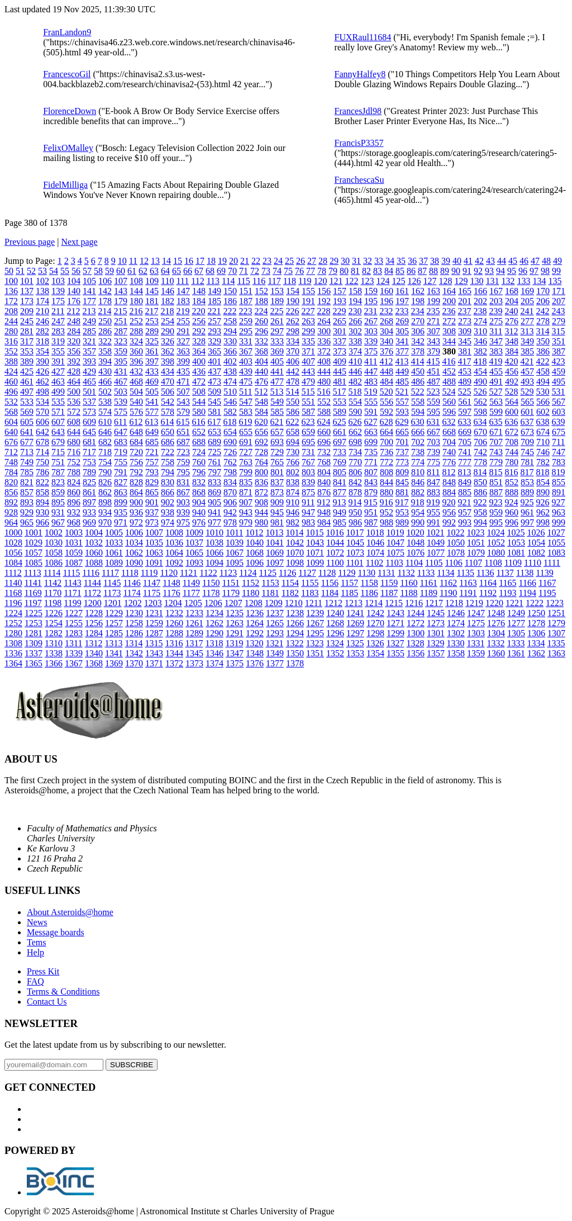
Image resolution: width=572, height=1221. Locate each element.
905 (214, 502)
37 (423, 261)
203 (496, 301)
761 (214, 462)
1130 (366, 573)
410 (355, 361)
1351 (315, 653)
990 (418, 522)
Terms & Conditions (63, 991)
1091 (154, 562)
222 (229, 311)
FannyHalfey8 (360, 74)
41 (468, 261)
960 (511, 512)
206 (543, 301)
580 (199, 412)
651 (183, 432)
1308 (13, 643)
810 (418, 472)
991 (433, 522)
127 (429, 281)
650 (167, 432)
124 (382, 281)
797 (214, 472)
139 (58, 291)
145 (152, 291)
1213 (354, 603)
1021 (435, 532)
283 (58, 331)
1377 (275, 663)
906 (230, 502)
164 (449, 291)
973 (152, 522)
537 (89, 401)
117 (274, 281)
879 (371, 492)
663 (371, 432)
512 (261, 391)
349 (527, 341)
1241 (355, 613)
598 (480, 412)
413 (401, 361)
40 (456, 261)
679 (58, 442)
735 (371, 452)
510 (230, 391)
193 (339, 301)
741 (464, 452)
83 (377, 271)
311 (495, 331)
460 (11, 381)
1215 (394, 603)
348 (511, 341)
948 (324, 512)
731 (308, 452)
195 (371, 301)
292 (199, 331)
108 (136, 281)
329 (214, 341)
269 (402, 321)
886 (480, 492)
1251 (556, 613)
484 (386, 381)
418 (480, 361)
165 (464, 291)
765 (277, 462)
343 (433, 341)
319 (58, 341)
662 (355, 432)
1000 (13, 532)
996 (511, 522)
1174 (131, 593)
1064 (174, 552)
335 (308, 341)
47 (535, 261)
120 (320, 281)
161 (402, 291)
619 (245, 422)
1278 (536, 623)
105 (89, 281)
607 (58, 422)
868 (199, 492)
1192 (488, 593)
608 (73, 422)
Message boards (55, 932)
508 (199, 391)
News (37, 922)
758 (167, 462)
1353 (355, 653)
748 (11, 462)
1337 (33, 653)
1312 (93, 643)
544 (199, 401)
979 (245, 522)
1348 (255, 653)
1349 (275, 653)
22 (255, 261)
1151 (230, 583)
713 (27, 452)
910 (292, 502)
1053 (516, 542)
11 (133, 261)
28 (322, 261)
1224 (13, 613)
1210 (294, 603)
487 (433, 381)
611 (120, 422)
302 (355, 331)
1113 (32, 573)
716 (73, 452)
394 (105, 361)
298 (292, 331)
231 (370, 311)
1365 (33, 663)
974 (167, 522)
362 (167, 351)
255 (183, 321)
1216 (414, 603)
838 (292, 482)
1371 (154, 663)
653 (214, 432)
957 (464, 512)
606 (42, 422)
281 (27, 331)
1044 (335, 542)
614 (167, 422)
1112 (13, 573)
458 (543, 371)
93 (489, 271)
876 (324, 492)
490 (480, 381)
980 (261, 522)
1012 (254, 532)
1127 (307, 573)
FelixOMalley (68, 148)
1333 (516, 643)
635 (495, 422)
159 (371, 291)
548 (261, 401)
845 (402, 482)
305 (402, 331)
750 (42, 462)
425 (27, 371)
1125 (268, 573)
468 (136, 381)
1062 (134, 552)
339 (371, 341)
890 (543, 492)
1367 (74, 663)
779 (496, 462)
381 (464, 351)
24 (278, 261)
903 (183, 502)
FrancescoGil (66, 74)
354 (42, 351)
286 (105, 331)
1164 (488, 583)
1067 (235, 552)
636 (511, 422)
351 (558, 341)
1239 (315, 613)
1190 (448, 593)
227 (307, 311)
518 (354, 391)
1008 (174, 532)
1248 (496, 613)
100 (11, 281)
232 (386, 311)
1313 (113, 643)
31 (356, 261)
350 (543, 341)
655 (245, 432)
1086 (54, 562)
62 (143, 271)
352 (11, 351)
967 (58, 522)
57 (87, 271)
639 (558, 422)
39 (445, 261)
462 (42, 381)
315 (558, 331)
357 (89, 351)
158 (355, 291)
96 (522, 271)
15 (177, 261)
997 (527, 522)
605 (27, 422)
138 (42, 291)
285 (89, 331)
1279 (556, 623)
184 (199, 301)
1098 (295, 562)
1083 (556, 552)
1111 (552, 562)
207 (558, 301)
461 (27, 381)
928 (11, 512)
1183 (309, 593)
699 (371, 442)
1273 (436, 623)
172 (11, 301)
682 (105, 442)
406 (292, 361)
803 (308, 472)
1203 (153, 603)
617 (214, 422)
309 (464, 331)
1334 (536, 643)
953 (402, 512)
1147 (151, 583)
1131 (386, 573)
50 (8, 271)
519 (370, 391)
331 (245, 341)
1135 (465, 573)
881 (402, 492)
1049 (436, 542)
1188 (408, 593)
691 (245, 442)
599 (496, 412)
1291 (235, 633)
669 (464, 432)
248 (73, 321)
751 (58, 462)
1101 (354, 562)
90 (455, 271)
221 (214, 311)
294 (230, 331)
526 (480, 391)
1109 (513, 562)
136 (11, 291)
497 (27, 391)
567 (558, 401)
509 (214, 391)
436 (199, 371)
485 (402, 381)
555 (371, 401)
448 (386, 371)
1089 (114, 562)
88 (433, 271)
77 (310, 271)
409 (339, 361)
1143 (72, 583)
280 (11, 331)
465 (89, 381)
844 (386, 482)
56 (76, 271)
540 (136, 401)
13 (155, 261)
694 (292, 442)
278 (543, 321)
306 (418, 331)
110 (167, 281)
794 (167, 472)
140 (73, 291)
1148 (171, 583)
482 (355, 381)
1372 (174, 663)
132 (507, 281)
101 (27, 281)
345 (464, 341)
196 (386, 301)
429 (89, 371)
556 (386, 401)
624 (323, 422)
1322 (294, 643)
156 (324, 291)
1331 (475, 643)
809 (402, 472)
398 (167, 361)
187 (245, 301)
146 (167, 291)
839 (308, 482)
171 (558, 291)
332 (261, 341)
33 (378, 261)
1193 (507, 593)
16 (188, 261)
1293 (275, 633)
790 (105, 472)
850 (480, 482)
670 (480, 432)
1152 (250, 583)
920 (448, 502)
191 (308, 301)
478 (292, 381)
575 (120, 412)
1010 (214, 532)
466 (105, 381)
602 (543, 412)
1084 (13, 562)
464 (73, 381)
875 (308, 492)
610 (105, 422)
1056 (13, 552)
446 (355, 371)
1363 (556, 653)
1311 (73, 643)
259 (245, 321)
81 (355, 271)
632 (448, 422)
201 (464, 301)
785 (27, 472)
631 (433, 422)
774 (418, 462)
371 (308, 351)
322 (105, 341)
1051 (476, 542)
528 (511, 391)
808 (386, 472)
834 (230, 482)
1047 (395, 542)
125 (398, 281)
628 (386, 422)
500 (73, 391)
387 (558, 351)
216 (135, 311)
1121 (188, 573)
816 (511, 472)
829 (152, 482)
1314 (133, 643)
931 (58, 512)
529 (526, 391)
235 (433, 311)
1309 (33, 643)
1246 (456, 613)
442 (292, 371)
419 (495, 361)
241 (526, 311)
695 (308, 442)
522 (417, 391)
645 (89, 432)
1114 (52, 573)
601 (527, 412)
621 (276, 422)
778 (480, 462)
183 (183, 301)
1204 (173, 603)
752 (73, 462)
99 (556, 271)
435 (183, 371)
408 (324, 361)
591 (371, 412)
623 (307, 422)
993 (464, 522)
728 (261, 452)
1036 (174, 542)
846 (418, 482)
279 (558, 321)
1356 (416, 653)
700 (386, 442)
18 (211, 261)
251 (120, 321)
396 (136, 361)
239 (495, 311)
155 (308, 291)
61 (131, 271)
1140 (13, 583)
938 (167, 512)
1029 (33, 542)
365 (214, 351)
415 (433, 361)
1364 (13, 663)
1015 (314, 532)
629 (401, 422)
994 (480, 522)
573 (89, 412)
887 (496, 492)
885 (464, 492)
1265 (275, 623)
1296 (335, 633)
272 (449, 321)
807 (371, 472)
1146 (131, 583)
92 (478, 271)
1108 (493, 562)
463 (58, 381)
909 (277, 502)
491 (496, 381)
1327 (395, 643)
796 (199, 472)
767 (308, 462)
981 (277, 522)
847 (433, 482)
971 (120, 522)
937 (152, 512)
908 (261, 502)
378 (418, 351)
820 (11, 482)
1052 (496, 542)
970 (105, 522)
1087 (74, 562)
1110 (532, 562)
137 (27, 291)
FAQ (35, 981)
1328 (415, 643)
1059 (74, 552)
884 (449, 492)
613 (151, 422)
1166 (527, 583)
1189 (428, 593)
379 (433, 351)
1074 (375, 552)
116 (258, 281)
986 (355, 522)
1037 (194, 542)
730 (292, 452)
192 (324, 301)
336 (324, 341)
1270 (375, 623)
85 (399, 271)
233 (401, 311)
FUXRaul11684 (363, 37)
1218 (454, 603)
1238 (295, 613)
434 (167, 371)
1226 (54, 613)
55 (64, 271)
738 (418, 452)
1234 (214, 613)
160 (386, 291)
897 (89, 502)
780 (511, 462)
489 (464, 381)
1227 (74, 613)
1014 (294, 532)
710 (543, 442)
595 (433, 412)
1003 (74, 532)
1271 (395, 623)
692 (261, 442)
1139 (544, 573)
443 (308, 371)
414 (417, 361)
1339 (74, 653)
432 (136, 371)
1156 (330, 583)
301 (339, 331)
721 (152, 452)
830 (167, 482)
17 (200, 261)
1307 (556, 633)
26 (300, 261)
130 (476, 281)
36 (412, 261)
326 (167, 341)
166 (480, 291)
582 (230, 412)
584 (261, 412)
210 (42, 311)
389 (27, 361)
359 (120, 351)
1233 (194, 613)
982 (292, 522)
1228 (94, 613)
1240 (335, 613)
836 (261, 482)
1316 (174, 643)
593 (402, 412)
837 (277, 482)
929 (27, 512)
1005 (114, 532)
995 (496, 522)
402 (230, 361)
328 (199, 341)
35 (401, 261)
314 (542, 331)
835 (245, 482)
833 (214, 482)
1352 (335, 653)
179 (120, 301)
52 (31, 271)
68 (210, 271)
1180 (250, 593)
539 (120, 401)
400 (199, 361)
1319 (234, 643)
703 (433, 442)
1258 (134, 623)
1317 (194, 643)
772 (386, 462)
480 (324, 381)
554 (355, 401)
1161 (428, 583)
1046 (375, 542)
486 (418, 381)
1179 (230, 593)
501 (89, 391)
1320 (254, 643)
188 (261, 301)
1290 (214, 633)
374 (355, 351)
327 (183, 341)
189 (277, 301)
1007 (154, 532)
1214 (374, 603)
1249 (516, 613)
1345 (194, 653)
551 (308, 401)
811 (433, 472)
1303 (476, 633)
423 (558, 361)
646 (105, 432)
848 (449, 482)
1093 (194, 562)
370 (292, 351)
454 (480, 371)
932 (73, 512)
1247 (476, 613)
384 (511, 351)
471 (183, 381)
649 (152, 432)
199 (433, 301)
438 (230, 371)
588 (324, 412)
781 (527, 462)
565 (527, 401)
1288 (174, 633)
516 (323, 391)
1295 (315, 633)
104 (73, 281)
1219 (474, 603)
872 (261, 492)
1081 (516, 552)
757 (152, 462)
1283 (74, 633)
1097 (275, 562)
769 (339, 462)
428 (73, 371)
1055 (556, 542)
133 (523, 281)
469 (152, 381)
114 (228, 281)
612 (135, 422)
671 (496, 432)
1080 (496, 552)
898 (105, 502)
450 (418, 371)
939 (183, 512)
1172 (92, 593)
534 (42, 401)
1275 (476, 623)
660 (324, 432)
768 (324, 462)
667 (433, 432)
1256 (94, 623)
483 (371, 381)
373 (339, 351)
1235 (235, 613)
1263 (235, 623)
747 (558, 452)
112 (197, 281)
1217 (434, 603)
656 (261, 432)
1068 (255, 552)
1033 (114, 542)
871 (245, 492)
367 (245, 351)
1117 (110, 573)
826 (105, 482)
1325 (355, 643)
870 (230, 492)
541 (152, 401)
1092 (174, 562)
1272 (416, 623)
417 (464, 361)
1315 (154, 643)
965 (27, 522)
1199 (72, 603)
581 (214, 412)
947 (308, 512)
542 (167, 401)
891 (558, 492)
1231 (154, 613)
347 (496, 341)
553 (339, 401)
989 (402, 522)
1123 (228, 573)
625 (339, 422)
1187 (389, 593)
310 (480, 331)
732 (324, 452)
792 (136, 472)
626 (354, 422)
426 (42, 371)
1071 (315, 552)
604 (11, 422)
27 (311, 261)
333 (277, 341)
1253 (33, 623)
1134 (445, 573)
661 (339, 432)
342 (418, 341)
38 (434, 261)
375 (371, 351)
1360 (496, 653)
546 (230, 401)
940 (199, 512)
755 (120, 462)
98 (545, 271)
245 (27, 321)
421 (526, 361)
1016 (335, 532)
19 (222, 261)
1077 (436, 552)
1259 (154, 623)
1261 (194, 623)
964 (11, 522)
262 (292, 321)
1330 (455, 643)
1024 (495, 532)
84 (388, 271)
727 (245, 452)
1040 (255, 542)
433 (152, 371)
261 (277, 321)
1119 (149, 573)
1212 (333, 603)
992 (449, 522)
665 (402, 432)
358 (105, 351)
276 (511, 321)
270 (418, 321)
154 (292, 291)
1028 (13, 542)
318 (42, 341)
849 (464, 482)
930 (42, 512)
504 (136, 391)
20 (233, 261)
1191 (467, 593)
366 (230, 351)
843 (371, 482)
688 (199, 442)
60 (120, 271)
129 (461, 281)
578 (167, 412)
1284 (94, 633)
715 (58, 452)
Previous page (29, 242)
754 (105, 462)
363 (183, 351)
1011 (234, 532)
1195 (547, 593)
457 (527, 371)
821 (27, 482)
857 (27, 492)
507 (183, 391)
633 (464, 422)
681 (89, 442)
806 (355, 472)
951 (371, 512)
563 (496, 401)
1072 (335, 552)
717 (89, 452)
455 (496, 371)
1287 (154, 633)
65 (176, 271)
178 (105, 301)
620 (261, 422)
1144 (92, 583)
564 (511, 401)
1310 (54, 643)
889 (527, 492)
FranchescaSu (359, 179)
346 (480, 341)
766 (292, 462)
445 (339, 371)
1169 (32, 593)
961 (527, 512)
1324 (335, 643)
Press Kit (43, 971)
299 (308, 331)
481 (339, 381)
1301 (436, 633)
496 (11, 391)
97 (534, 271)
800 (261, 472)
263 (308, 321)
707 (496, 442)
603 (558, 412)
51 (20, 271)
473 (214, 381)
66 (187, 271)
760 (199, 462)
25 (289, 261)
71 (243, 271)
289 (152, 331)
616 (198, 422)
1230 (134, 613)
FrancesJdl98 (358, 111)
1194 (527, 593)
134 (539, 281)
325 (152, 341)
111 (182, 281)
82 (366, 271)
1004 (94, 532)
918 (417, 502)
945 (277, 512)
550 (292, 401)
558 (418, 401)
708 (511, 442)
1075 (395, 552)
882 (418, 492)
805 (339, 472)
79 (332, 271)
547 (245, 401)
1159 (389, 583)
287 (120, 331)
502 (105, 391)
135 (554, 281)
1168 (13, 593)
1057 (33, 552)
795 (183, 472)
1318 (214, 643)
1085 (33, 562)
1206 (213, 603)
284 (73, 331)
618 (229, 422)
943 (245, 512)
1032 (94, 542)
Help (35, 952)
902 (167, 502)
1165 (507, 583)
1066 (214, 552)
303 (371, 331)
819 (558, 472)
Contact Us (47, 1001)
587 (308, 412)
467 (120, 381)
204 (511, 301)
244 (11, 321)
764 (261, 462)
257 (214, 321)
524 (448, 391)
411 (370, 361)
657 (277, 432)
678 (42, 442)
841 (339, 482)
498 (42, 391)
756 (136, 462)
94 (500, 271)
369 (277, 351)
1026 (536, 532)
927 (558, 502)
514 (292, 391)
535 (58, 401)
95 (511, 271)
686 (167, 442)
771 (371, 462)
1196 (13, 603)
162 (418, 291)
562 (480, 401)
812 (448, 472)
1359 (476, 653)
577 (152, 412)
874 (292, 492)
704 (449, 442)
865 (152, 492)
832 (199, 482)
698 (355, 442)
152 (261, 291)
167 (496, 291)
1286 (134, 633)
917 (401, 502)
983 (308, 522)
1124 (247, 573)
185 (214, 301)
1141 (32, 583)
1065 (194, 552)
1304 (496, 633)
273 (464, 321)
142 (105, 291)
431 (120, 371)
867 (183, 492)
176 (73, 301)
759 (183, 462)
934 (105, 512)
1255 (74, 623)
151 (245, 291)
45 (512, 261)
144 (136, 291)
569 (27, 412)
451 (433, 371)
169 (527, 291)
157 (339, 291)
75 (288, 271)
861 (89, 492)
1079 (476, 552)
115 (243, 281)
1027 (556, 532)
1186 (369, 593)
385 (527, 351)
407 (308, 361)
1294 (295, 633)
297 (277, 331)
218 (167, 311)
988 (386, 522)
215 (120, 311)
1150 (211, 583)
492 (511, 381)
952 (386, 512)
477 (277, 381)
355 (58, 351)
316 (11, 341)
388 (11, 361)
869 (214, 492)
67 (198, 271)
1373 (194, 663)
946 (292, 512)
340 (386, 341)
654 (230, 432)
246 (42, 321)
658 (292, 432)
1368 (94, 663)
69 (221, 271)
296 (261, 331)
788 (73, 472)
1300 (416, 633)
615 (182, 422)
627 (370, 422)
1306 (536, 633)
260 (261, 321)
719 (120, 452)
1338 (54, 653)
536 (73, 401)
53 (42, 271)
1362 (536, 653)
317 (27, 341)
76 (299, 271)
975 (183, 522)
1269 (355, 623)
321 (89, 341)
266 (355, 321)
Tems (36, 942)
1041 (275, 542)
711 (558, 442)
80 (344, 271)
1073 (355, 552)
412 (386, 361)
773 (402, 462)
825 (89, 482)
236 (448, 311)
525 (464, 391)
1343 (154, 653)
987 (371, 522)
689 (214, 442)
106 (105, 281)
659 (308, 432)
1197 (32, 603)
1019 (395, 532)
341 (402, 341)
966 (42, 522)
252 (136, 321)
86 (411, 271)
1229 (114, 613)
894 (42, 502)
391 (58, 361)
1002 (54, 532)
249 (89, 321)
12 (144, 261)
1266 (295, 623)
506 (167, 391)
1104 (414, 562)
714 (42, 452)
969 (89, 522)
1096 (255, 562)
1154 (290, 583)
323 (120, 341)
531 (558, 391)
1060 (94, 552)
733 (339, 452)
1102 (374, 562)
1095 (235, 562)
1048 (416, 542)
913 (339, 502)
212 (73, 311)
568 (11, 412)
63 (154, 271)
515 (307, 391)
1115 (71, 573)
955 (433, 512)
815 (495, 472)
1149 (191, 583)
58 (98, 271)
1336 (13, 653)
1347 (235, 653)
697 (339, 442)
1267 (315, 623)
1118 (130, 573)
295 (245, 331)
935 (120, 512)
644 (73, 432)
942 (230, 512)
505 (152, 391)
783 (558, 462)
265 (339, 321)
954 (418, 512)
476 (261, 381)
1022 (455, 532)
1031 (74, 542)
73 (265, 271)
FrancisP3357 (359, 143)
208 (11, 311)
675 (558, 432)
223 (245, 311)
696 (324, 442)
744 (511, 452)
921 (464, 502)
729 (277, 452)
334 (292, 341)
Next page (79, 242)
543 (183, 401)
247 (58, 321)
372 (324, 351)
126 (414, 281)
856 (11, 492)
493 (527, 381)
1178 (211, 593)
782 (543, 462)
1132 (405, 573)
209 (27, 311)
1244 (416, 613)
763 (245, 462)
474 (230, 381)
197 (402, 301)
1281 (33, 633)
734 (355, 452)
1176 (171, 593)
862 (105, 492)
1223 (555, 603)
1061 (114, 552)
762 (230, 462)
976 (199, 522)
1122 (208, 573)
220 (198, 311)
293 (214, 331)
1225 (33, 613)
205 (527, 301)
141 (89, 291)
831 (183, 482)
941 (214, 512)
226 (292, 311)
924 (511, 502)
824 (73, 482)
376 (386, 351)
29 (334, 261)
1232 (174, 613)
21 (244, 261)
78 (321, 271)
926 (542, 502)
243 (558, 311)
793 (152, 472)
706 (480, 442)
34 (389, 261)
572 (73, 412)
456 (511, 371)
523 (433, 391)
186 (230, 301)
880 (386, 492)
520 (386, 391)
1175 (151, 593)
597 (464, 412)
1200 (93, 603)
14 (166, 261)
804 (324, 472)
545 (214, 401)
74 (277, 271)
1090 (134, 562)
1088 (94, 562)
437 (214, 371)
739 (433, 452)
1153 (270, 583)
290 (167, 331)
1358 (456, 653)
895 (58, 502)
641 (27, 432)
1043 (315, 542)
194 (355, 301)
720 (136, 452)
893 (27, 502)
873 (277, 492)
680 (73, 442)
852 (511, 482)
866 (167, 492)
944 (261, 512)
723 (183, 452)
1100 (335, 562)
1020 (415, 532)
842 (355, 482)
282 (42, 331)
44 (501, 261)
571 (58, 412)
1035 (154, 542)
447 (371, 371)
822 (42, 482)
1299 (395, 633)
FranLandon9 (67, 32)
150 (230, 291)
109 (152, 281)
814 (480, 472)
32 (367, 261)
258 (230, 321)
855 (558, 482)
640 (11, 432)
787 (58, 472)
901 (152, 502)
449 (402, 371)
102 (42, 281)
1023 (475, 532)
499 (58, 391)
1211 (313, 603)
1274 (456, 623)
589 (339, 412)
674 (543, 432)
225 (276, 311)
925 (526, 502)
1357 (436, 653)
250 (105, 321)
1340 (94, 653)
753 (89, 462)
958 (480, 512)
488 (449, 381)
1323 (314, 643)
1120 (169, 573)
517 (339, 391)
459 (558, 371)
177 (89, 301)
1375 (235, 663)
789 (89, 472)
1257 (114, 623)
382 (480, 351)
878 (355, 492)
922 (480, 502)
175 (58, 301)
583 (245, 412)
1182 (290, 593)
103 (58, 281)
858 (42, 492)
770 (355, 462)
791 (120, 472)
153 (277, 291)
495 (558, 381)
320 (73, 341)
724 (199, 452)
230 (354, 311)
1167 (547, 583)
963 (558, 512)
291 (183, 331)
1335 (556, 643)
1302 (456, 633)
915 (370, 502)
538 (105, 401)
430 (105, 371)
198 (418, 301)
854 (543, 482)
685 (152, 442)
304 (386, 331)
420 (511, 361)
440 (261, 371)
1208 (254, 603)
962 (543, 512)
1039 (235, 542)
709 (527, 442)
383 (496, 351)
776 (449, 462)
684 (136, 442)
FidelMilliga (65, 185)
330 (230, 341)
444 (324, 371)
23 (267, 261)
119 (304, 281)
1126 (287, 573)
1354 (375, 653)
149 (214, 291)
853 (527, 482)
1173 (112, 593)
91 (467, 271)
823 (58, 482)
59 (109, 271)
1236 (255, 613)
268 (386, 321)
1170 (52, 593)
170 (543, 291)
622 (292, 422)
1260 (174, 623)
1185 (349, 593)
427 (58, 371)
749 (27, 462)
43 (490, 261)
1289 (194, 633)
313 (526, 331)
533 (27, 401)
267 (371, 321)
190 (292, 301)
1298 (375, 633)
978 (230, 522)
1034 (134, 542)
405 (277, 361)
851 (496, 482)
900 (136, 502)
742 (480, 452)
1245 (436, 613)
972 (136, 522)
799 (245, 472)
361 (152, 351)
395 (120, 361)
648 (136, 432)
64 (165, 271)
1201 (113, 603)
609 (89, 422)
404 (261, 361)
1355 (395, 653)
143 (120, 291)
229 (339, 311)
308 (449, 331)
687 (183, 442)
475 (245, 381)
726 (230, 452)
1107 (473, 562)
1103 (394, 562)
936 (136, 512)
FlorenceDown (69, 111)
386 (543, 351)
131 (492, 281)
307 (433, 331)
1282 (54, 633)
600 (511, 412)
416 (448, 361)
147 (183, 291)
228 (323, 311)
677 (27, 442)
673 (527, 432)
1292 (255, 633)
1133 (426, 573)
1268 (335, 623)
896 (73, 502)
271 (433, 321)
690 (230, 442)
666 (418, 432)
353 (27, 351)
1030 (54, 542)
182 (167, 301)
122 (351, 281)
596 (449, 412)
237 (464, 311)
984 (324, 522)
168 (511, 291)
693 (277, 442)
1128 (327, 573)
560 (449, 401)
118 (289, 281)
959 (496, 512)
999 (558, 522)
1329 (435, 643)
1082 (536, 552)
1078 (456, 552)
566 (543, 401)
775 (433, 462)
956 (449, 512)
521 (401, 391)
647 (120, 432)
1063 (154, 552)
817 (526, 472)
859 (58, 492)
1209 (274, 603)
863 (120, 492)
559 (433, 401)
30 (345, 261)
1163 (467, 583)
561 (464, 401)
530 (542, 391)
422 (542, 361)
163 (433, 291)
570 (42, 412)
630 (417, 422)
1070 (295, 552)
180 (136, 301)
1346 (214, 653)
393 (89, 361)
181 (152, 301)
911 (308, 502)
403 (245, 361)
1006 (134, 532)
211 (57, 311)
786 (42, 472)
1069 (275, 552)
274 (480, 321)
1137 (504, 573)
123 (367, 281)
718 (105, 452)
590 (355, 412)
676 (11, 442)
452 (449, 371)
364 (199, 351)
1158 (369, 583)
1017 (355, 532)
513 (276, 391)
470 (167, 381)
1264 (255, 623)
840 (324, 482)
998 (543, 522)
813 (464, 472)
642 (42, 432)
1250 (536, 613)
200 (449, 301)
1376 (255, 663)
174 (42, 301)
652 (199, 432)
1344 (174, 653)
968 (73, 522)
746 (543, 452)
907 (245, 502)
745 (527, 452)
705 (464, 442)
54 (53, 271)
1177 (191, 593)
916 (386, 502)
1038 (214, 542)
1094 (214, 562)
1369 (114, 663)
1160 (408, 583)
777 (464, 462)
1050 (456, 542)
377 (402, 351)
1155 (309, 583)
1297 (355, 633)
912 (323, 502)
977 (214, 522)
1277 (516, 623)
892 (11, 502)
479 (308, 381)
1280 (13, 633)
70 (232, 271)
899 (120, 502)
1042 (295, 542)
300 (324, 331)
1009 (194, 532)
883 (433, 492)
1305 (516, 633)
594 (418, 412)
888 (511, 492)
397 (152, 361)
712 (11, 452)
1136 (485, 573)
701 (402, 442)
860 (73, 492)
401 (214, 361)
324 (136, 341)
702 (418, 442)
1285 (114, 633)
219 (182, 311)
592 (386, 412)
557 (402, 401)
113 (213, 281)
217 (151, 311)
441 (277, 371)
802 (292, 472)
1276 (496, 623)
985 (339, 522)
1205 (193, 603)
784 (11, 472)
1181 (270, 593)
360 (136, 351)
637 (526, 422)
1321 (274, 643)
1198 (52, 603)
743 (496, 452)
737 (402, 452)
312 (511, 331)
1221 (514, 603)
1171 (72, 593)
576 (136, 412)
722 (167, 452)
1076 (416, 552)
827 (120, 482)
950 (355, 512)
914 (354, 502)
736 (386, 452)
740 (449, 452)
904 (199, 502)
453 (464, 371)
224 (261, 311)
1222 (535, 603)
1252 (13, 623)
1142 (52, 583)
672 (511, 432)
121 (335, 281)
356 (73, 351)
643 (58, 432)
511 (245, 391)
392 (73, 361)
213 (89, 311)
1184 (330, 593)
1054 (536, 542)
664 (386, 432)
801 (277, 472)
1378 (295, 663)
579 (183, 412)
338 (355, 341)
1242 (375, 613)
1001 (33, 532)
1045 (355, 542)
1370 (134, 663)
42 (479, 261)
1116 (90, 573)
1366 (54, 663)
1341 (114, 653)
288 (136, 331)
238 (480, 311)
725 (214, 452)
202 (480, 301)
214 (104, 311)
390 (42, 361)
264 (324, 321)
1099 (315, 562)
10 (122, 261)
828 (136, 482)
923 (495, 502)
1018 (375, 532)
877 (339, 492)
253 (152, 321)
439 (245, 371)
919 (433, 502)
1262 (214, 623)
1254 (54, 623)
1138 (524, 573)
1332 (495, 643)
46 (523, 261)
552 (324, 401)
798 (230, 472)
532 (11, 401)
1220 (494, 603)
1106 (453, 562)
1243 (395, 613)
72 (254, 271)
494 (543, 381)
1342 (134, 653)
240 (511, 311)
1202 (133, 603)
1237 (275, 613)
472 (199, 381)
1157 (349, 583)
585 (277, 412)
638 (542, 422)
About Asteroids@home (70, 912)
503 (120, 391)
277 (527, 321)
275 (496, 321)
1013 (274, 532)
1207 (233, 603)
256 (199, 321)
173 (27, 301)
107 (120, 281)
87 (422, 271)
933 (89, 512)
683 (120, 442)
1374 (214, 663)
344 (449, 341)
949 (339, 512)
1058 (54, 552)
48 (546, 261)
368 (261, 351)
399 (183, 361)
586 (292, 412)
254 (167, 321)
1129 (346, 573)
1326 (375, 643)
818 (542, 472)
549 (277, 401)
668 (449, 432)
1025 (516, 532)
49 (557, 261)
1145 (112, 583)
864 (136, 492)
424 (11, 371)
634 (480, 422)
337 (339, 341)
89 (444, 271)
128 (445, 281)
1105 (433, 562)
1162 (448, 583)
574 (105, 412)
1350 (295, 653)
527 (495, 391)
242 (542, 311)
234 (417, 311)
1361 (516, 653)
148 (199, 291)
